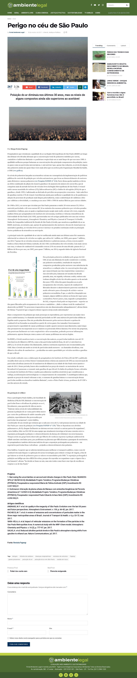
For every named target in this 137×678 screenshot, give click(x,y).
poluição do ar (27, 559)
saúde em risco (62, 559)
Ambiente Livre (27, 13)
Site (50, 628)
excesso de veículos (60, 556)
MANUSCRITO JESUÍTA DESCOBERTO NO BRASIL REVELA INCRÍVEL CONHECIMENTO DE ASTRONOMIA (118, 68)
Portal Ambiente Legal (16, 32)
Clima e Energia (42, 13)
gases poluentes (14, 559)
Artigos (14, 556)
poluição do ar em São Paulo (45, 559)
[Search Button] (127, 5)
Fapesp (72, 556)
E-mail (10, 628)
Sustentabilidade (75, 13)
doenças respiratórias (43, 556)
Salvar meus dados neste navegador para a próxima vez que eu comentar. (36, 638)
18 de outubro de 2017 (35, 32)
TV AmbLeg (89, 13)
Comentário (11, 592)
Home (9, 13)
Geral (16, 13)
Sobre (97, 13)
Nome (10, 619)
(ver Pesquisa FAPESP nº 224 (45, 181)
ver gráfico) (18, 170)
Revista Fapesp (19, 543)
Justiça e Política (57, 13)
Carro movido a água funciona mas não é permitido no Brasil (116, 95)
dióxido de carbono (26, 556)
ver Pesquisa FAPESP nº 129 (44, 425)
